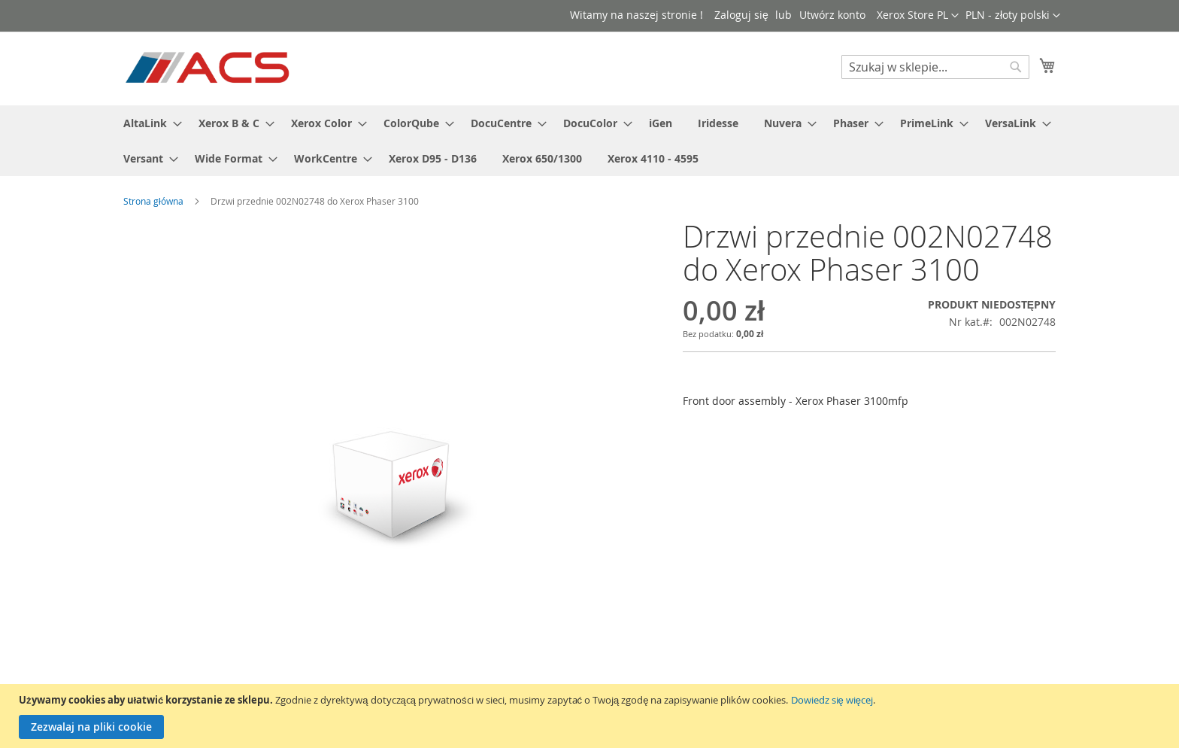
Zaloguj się (741, 15)
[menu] (589, 140)
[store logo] (208, 68)
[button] (1012, 16)
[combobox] (935, 67)
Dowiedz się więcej (832, 700)
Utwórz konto (832, 15)
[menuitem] (148, 123)
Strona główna (153, 201)
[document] (591, 716)
